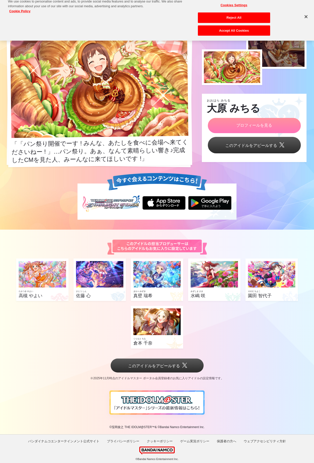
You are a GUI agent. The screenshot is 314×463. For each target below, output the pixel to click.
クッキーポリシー (160, 441)
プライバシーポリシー (123, 441)
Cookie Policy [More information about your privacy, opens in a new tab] (19, 8)
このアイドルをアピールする (254, 145)
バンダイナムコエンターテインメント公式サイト (63, 441)
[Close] (306, 14)
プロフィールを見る (254, 125)
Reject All (234, 15)
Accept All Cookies (234, 28)
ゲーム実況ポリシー (194, 441)
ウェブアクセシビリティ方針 (265, 441)
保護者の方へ (226, 441)
